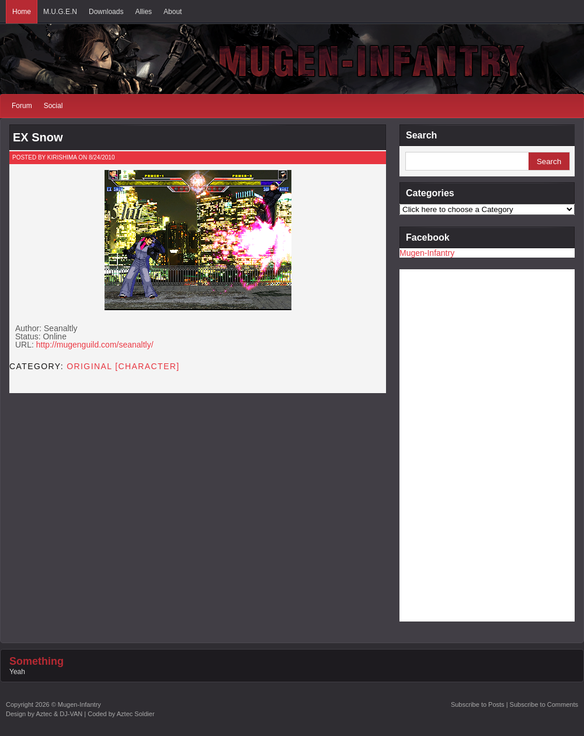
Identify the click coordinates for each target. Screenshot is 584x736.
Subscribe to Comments (544, 704)
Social (53, 106)
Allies (143, 12)
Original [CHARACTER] (123, 366)
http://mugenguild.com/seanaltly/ (95, 344)
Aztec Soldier (136, 713)
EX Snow (38, 137)
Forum (22, 106)
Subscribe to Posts (478, 704)
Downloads (106, 12)
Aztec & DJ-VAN (59, 713)
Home (21, 12)
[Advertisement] (446, 444)
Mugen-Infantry (426, 253)
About (173, 12)
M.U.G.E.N (60, 12)
